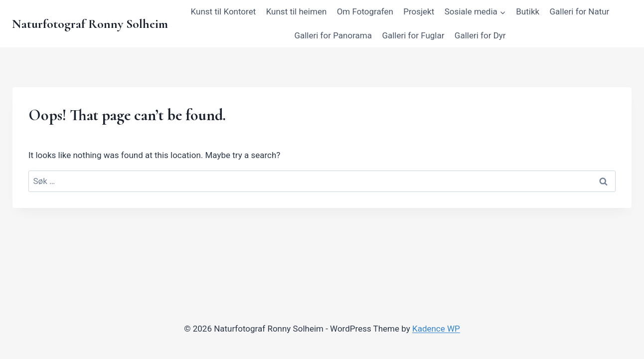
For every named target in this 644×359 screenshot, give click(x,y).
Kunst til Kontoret (223, 11)
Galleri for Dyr (480, 35)
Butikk (527, 11)
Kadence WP (436, 329)
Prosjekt (418, 11)
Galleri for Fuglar (413, 35)
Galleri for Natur (580, 11)
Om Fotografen (365, 11)
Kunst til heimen (296, 11)
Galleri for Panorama (333, 35)
